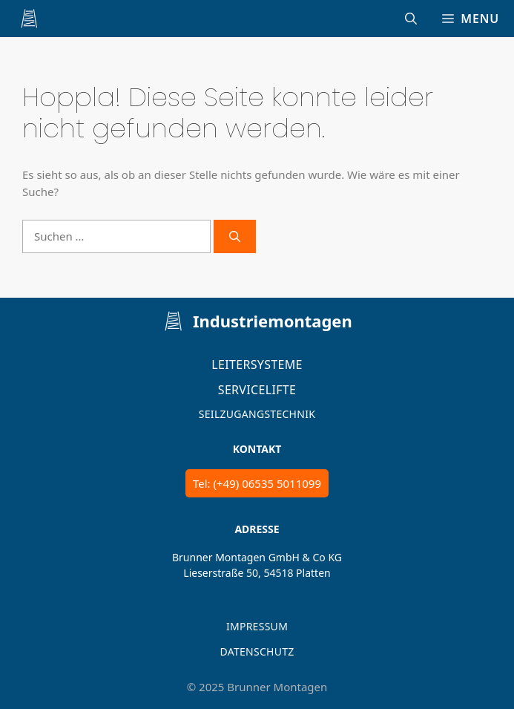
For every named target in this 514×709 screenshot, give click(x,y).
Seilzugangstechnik (257, 414)
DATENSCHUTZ (257, 651)
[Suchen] (235, 236)
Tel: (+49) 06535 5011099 (257, 483)
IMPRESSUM (257, 626)
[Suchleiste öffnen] (410, 18)
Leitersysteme (256, 364)
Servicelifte (257, 390)
